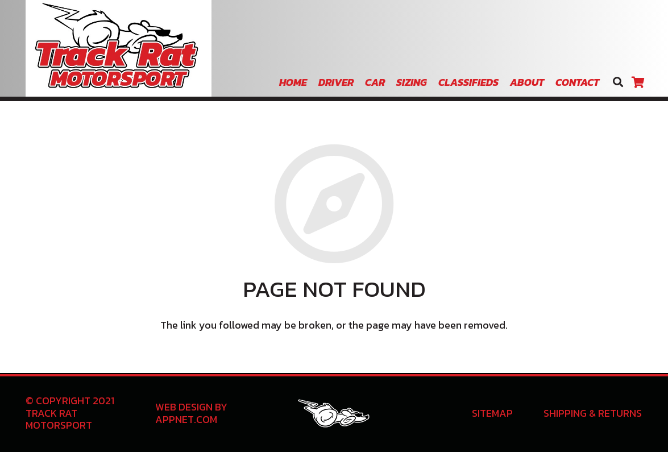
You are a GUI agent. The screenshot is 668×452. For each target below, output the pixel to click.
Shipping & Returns (592, 413)
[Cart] (638, 82)
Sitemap (492, 413)
